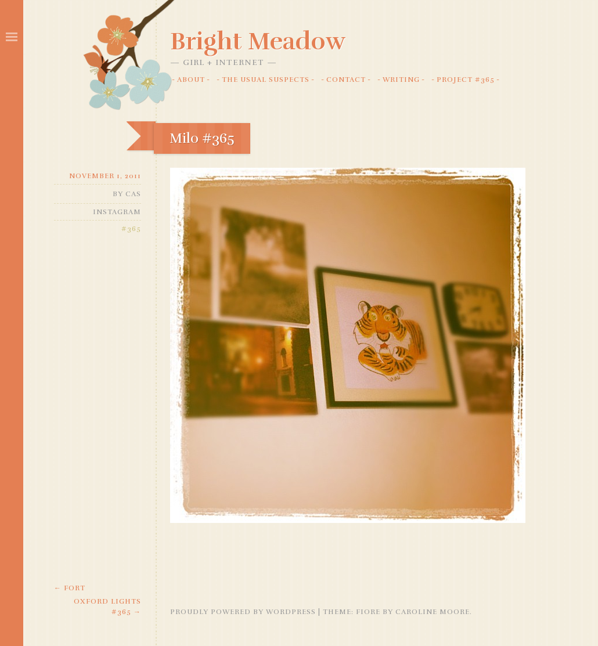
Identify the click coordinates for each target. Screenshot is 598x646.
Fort (69, 588)
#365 (131, 229)
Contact (346, 79)
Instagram (117, 212)
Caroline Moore (432, 612)
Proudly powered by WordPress (243, 612)
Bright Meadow (257, 41)
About (191, 79)
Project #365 (466, 79)
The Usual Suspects (265, 79)
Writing (401, 79)
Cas (133, 194)
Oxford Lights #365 (107, 606)
